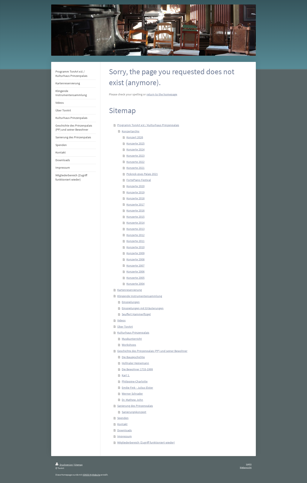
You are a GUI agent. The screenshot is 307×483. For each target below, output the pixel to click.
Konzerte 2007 (135, 265)
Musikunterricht (132, 339)
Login (249, 464)
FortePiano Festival (138, 180)
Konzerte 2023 (135, 156)
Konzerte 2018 (135, 198)
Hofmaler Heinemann (135, 363)
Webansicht (246, 467)
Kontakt (122, 424)
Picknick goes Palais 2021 (142, 174)
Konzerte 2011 (135, 241)
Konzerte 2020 (135, 186)
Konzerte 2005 (135, 278)
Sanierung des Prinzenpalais (135, 406)
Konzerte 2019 (135, 192)
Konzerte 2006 (135, 271)
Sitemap (78, 464)
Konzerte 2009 (135, 253)
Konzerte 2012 (135, 235)
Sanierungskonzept (134, 412)
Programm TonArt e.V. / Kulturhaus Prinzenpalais (148, 125)
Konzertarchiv (130, 131)
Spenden (123, 418)
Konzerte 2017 (135, 204)
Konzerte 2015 (135, 217)
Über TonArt (125, 326)
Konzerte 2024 (135, 149)
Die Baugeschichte (133, 357)
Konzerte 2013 (135, 229)
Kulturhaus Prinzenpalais (133, 332)
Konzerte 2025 (135, 143)
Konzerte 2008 (135, 259)
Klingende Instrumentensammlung (139, 296)
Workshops (129, 345)
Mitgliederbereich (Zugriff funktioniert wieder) (146, 442)
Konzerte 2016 (135, 210)
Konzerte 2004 (135, 284)
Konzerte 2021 (135, 168)
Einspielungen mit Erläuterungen (143, 308)
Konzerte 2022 (135, 162)
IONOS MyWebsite (91, 474)
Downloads (124, 430)
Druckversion (64, 464)
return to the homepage (161, 94)
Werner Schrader (132, 393)
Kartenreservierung (129, 290)
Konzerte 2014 (135, 223)
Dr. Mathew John (132, 400)
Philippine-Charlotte (135, 381)
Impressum (124, 436)
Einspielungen (131, 302)
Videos (121, 320)
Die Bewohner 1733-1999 (137, 369)
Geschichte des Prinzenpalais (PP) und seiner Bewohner (152, 351)
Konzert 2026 (134, 137)
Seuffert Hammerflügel (136, 314)
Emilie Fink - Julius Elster (137, 388)
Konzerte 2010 (135, 247)
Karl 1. (126, 375)
